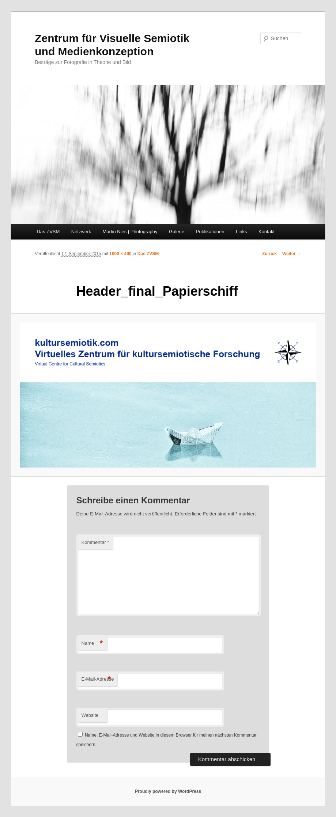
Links (241, 231)
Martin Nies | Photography (130, 231)
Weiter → (291, 253)
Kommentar (95, 542)
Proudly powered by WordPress (168, 791)
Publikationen (210, 231)
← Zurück (267, 253)
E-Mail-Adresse (98, 679)
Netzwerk (81, 231)
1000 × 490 (120, 253)
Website (90, 715)
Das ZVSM (48, 231)
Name (92, 643)
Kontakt (266, 231)
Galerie (176, 231)
